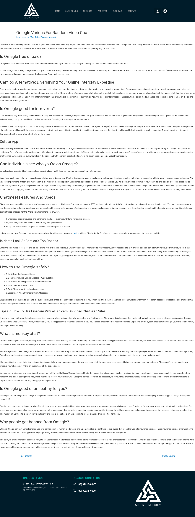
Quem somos (71, 11)
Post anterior (24, 456)
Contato (132, 11)
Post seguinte (170, 456)
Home (57, 11)
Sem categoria (22, 37)
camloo (76, 233)
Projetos (102, 11)
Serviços (87, 11)
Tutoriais (117, 11)
